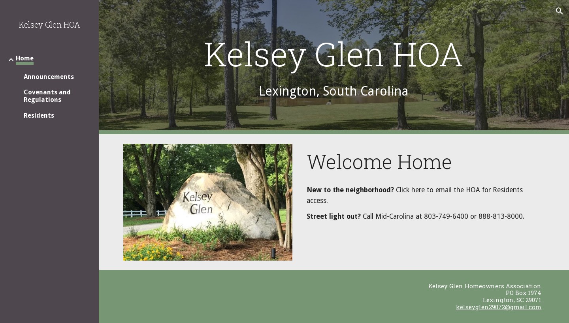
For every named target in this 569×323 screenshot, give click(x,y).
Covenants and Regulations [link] (47, 95)
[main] (334, 67)
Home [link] (25, 58)
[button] (559, 11)
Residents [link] (39, 115)
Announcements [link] (49, 77)
